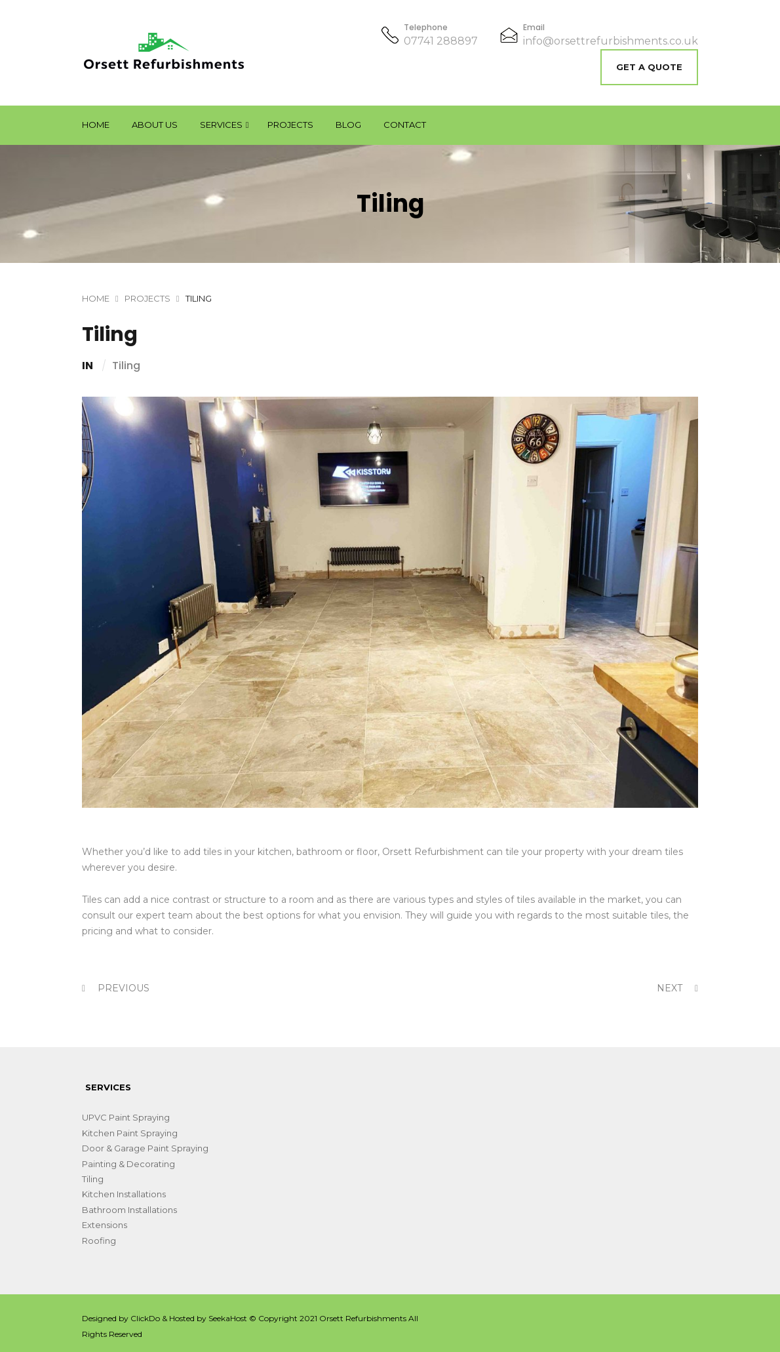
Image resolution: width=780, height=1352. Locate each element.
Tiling (126, 366)
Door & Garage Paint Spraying (145, 1148)
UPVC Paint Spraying (126, 1117)
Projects (290, 124)
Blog (348, 124)
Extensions (104, 1225)
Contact (404, 124)
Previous (115, 988)
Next (677, 988)
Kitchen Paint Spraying (130, 1133)
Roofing (99, 1240)
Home (95, 124)
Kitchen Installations (124, 1194)
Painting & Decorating (128, 1164)
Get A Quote (649, 67)
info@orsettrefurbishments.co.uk (610, 41)
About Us (155, 124)
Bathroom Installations (129, 1209)
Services (221, 124)
